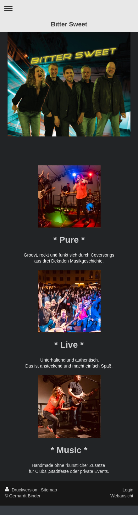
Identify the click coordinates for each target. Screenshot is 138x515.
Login (128, 489)
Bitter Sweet (69, 24)
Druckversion (21, 489)
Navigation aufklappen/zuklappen (69, 8)
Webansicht (121, 495)
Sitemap (49, 489)
